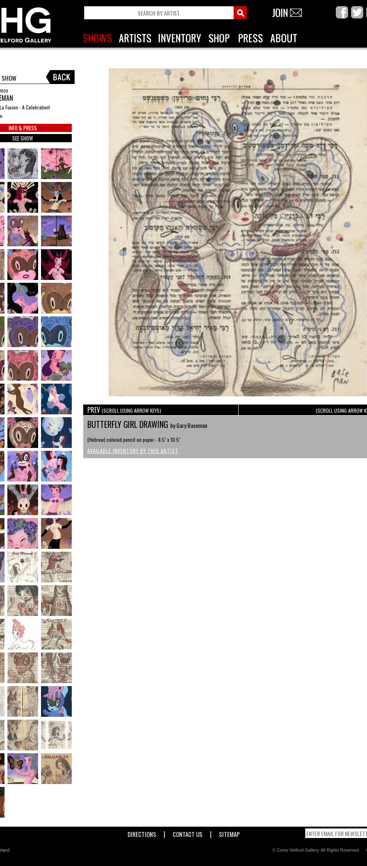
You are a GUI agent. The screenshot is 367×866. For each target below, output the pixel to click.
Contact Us (188, 832)
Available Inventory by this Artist (132, 450)
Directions (142, 832)
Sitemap (229, 832)
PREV (124, 410)
